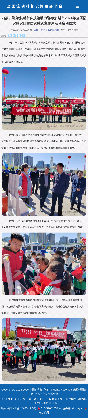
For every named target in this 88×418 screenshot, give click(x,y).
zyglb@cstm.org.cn (71, 408)
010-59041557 (48, 408)
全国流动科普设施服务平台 (35, 6)
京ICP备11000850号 (13, 399)
